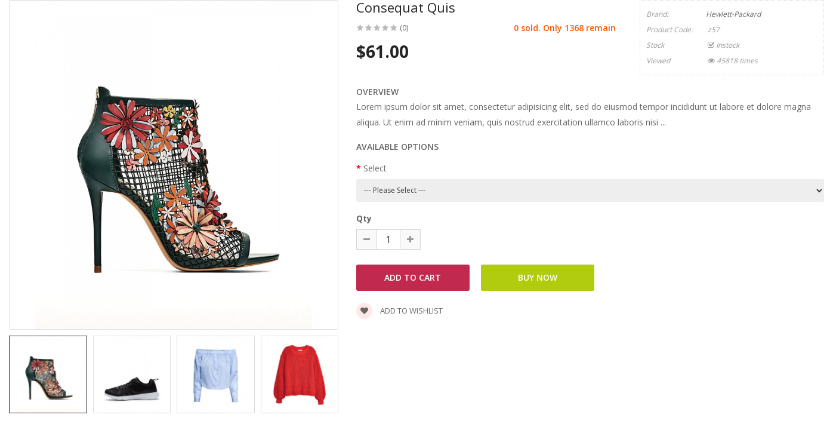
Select (375, 168)
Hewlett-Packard (733, 14)
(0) (404, 28)
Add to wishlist (399, 310)
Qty (364, 218)
